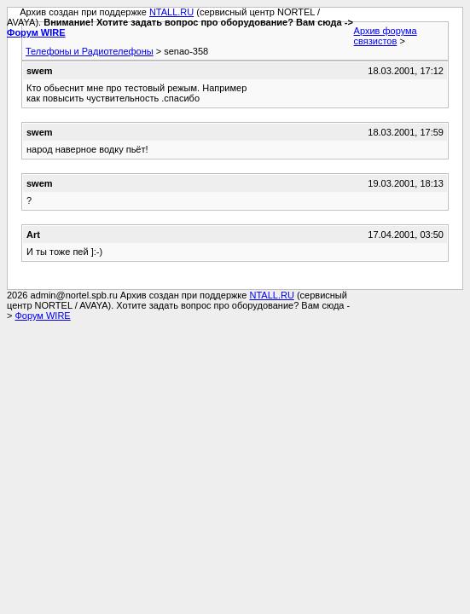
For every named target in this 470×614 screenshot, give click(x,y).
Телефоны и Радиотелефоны (90, 51)
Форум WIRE (36, 32)
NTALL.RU (171, 12)
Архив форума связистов (385, 36)
